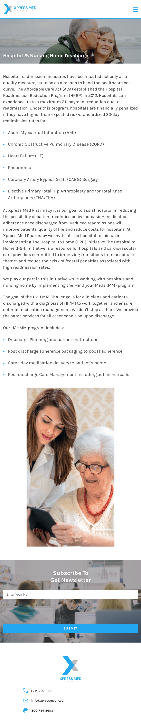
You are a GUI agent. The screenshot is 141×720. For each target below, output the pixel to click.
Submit (71, 628)
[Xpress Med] (20, 8)
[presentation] (34, 609)
